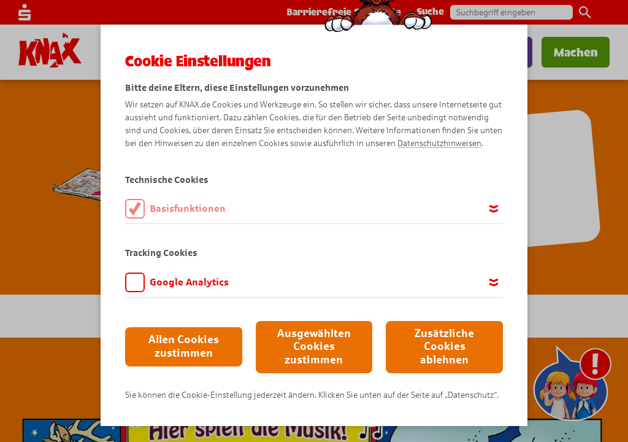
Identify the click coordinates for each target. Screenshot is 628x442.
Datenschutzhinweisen (439, 143)
